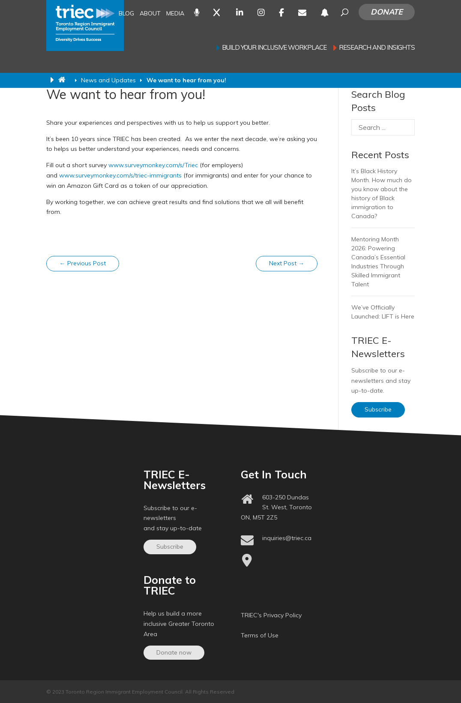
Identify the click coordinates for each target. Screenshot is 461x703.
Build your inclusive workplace (274, 48)
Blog (126, 14)
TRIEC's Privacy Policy (271, 615)
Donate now (174, 652)
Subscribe (378, 409)
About (150, 14)
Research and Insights (377, 48)
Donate (387, 12)
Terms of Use (259, 635)
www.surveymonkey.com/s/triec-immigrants (120, 175)
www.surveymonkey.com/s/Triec (153, 165)
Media (175, 14)
